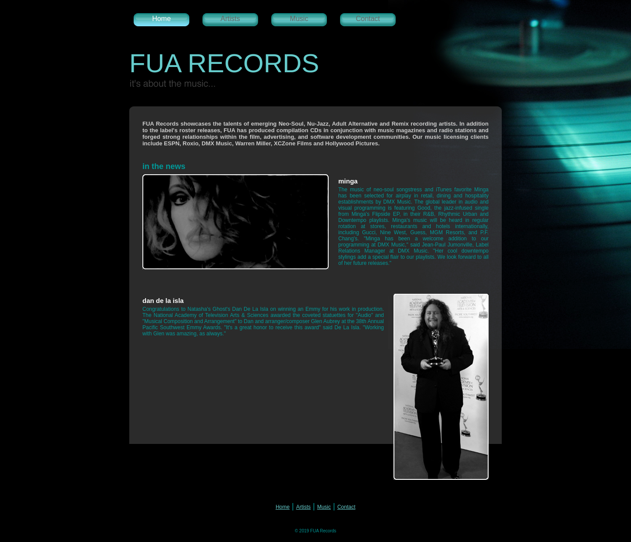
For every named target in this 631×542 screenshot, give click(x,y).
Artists (230, 18)
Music (299, 18)
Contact (368, 18)
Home (161, 18)
